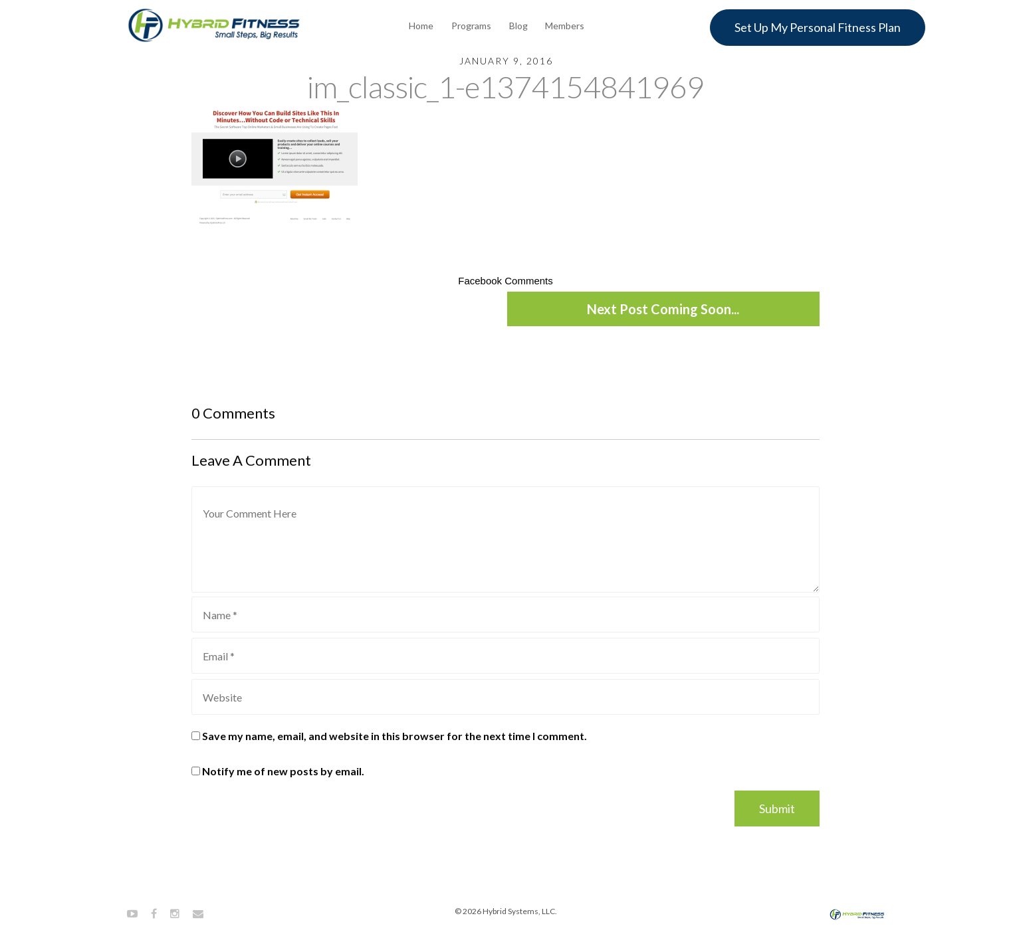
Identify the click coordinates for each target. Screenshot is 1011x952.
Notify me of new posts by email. (283, 771)
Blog (518, 25)
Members (564, 25)
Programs (471, 25)
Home (421, 25)
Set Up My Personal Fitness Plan (817, 27)
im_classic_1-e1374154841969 (505, 86)
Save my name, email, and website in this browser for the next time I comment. (394, 735)
